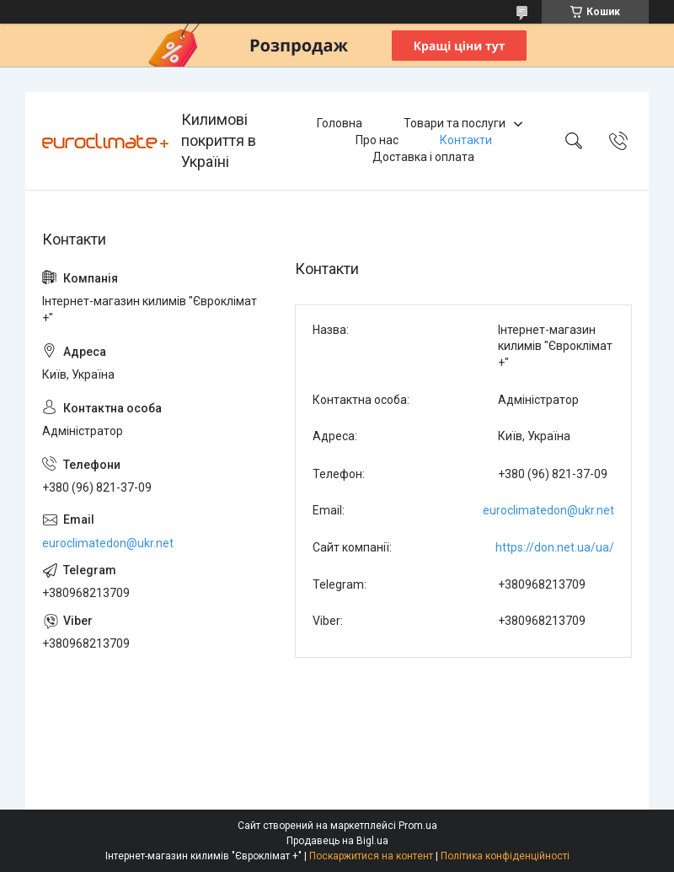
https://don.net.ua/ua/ (554, 547)
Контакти (466, 140)
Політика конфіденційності (505, 856)
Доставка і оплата (423, 157)
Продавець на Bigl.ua (337, 841)
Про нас (377, 140)
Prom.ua (418, 826)
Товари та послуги (455, 123)
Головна (339, 123)
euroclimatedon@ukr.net (548, 510)
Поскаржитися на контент (371, 856)
